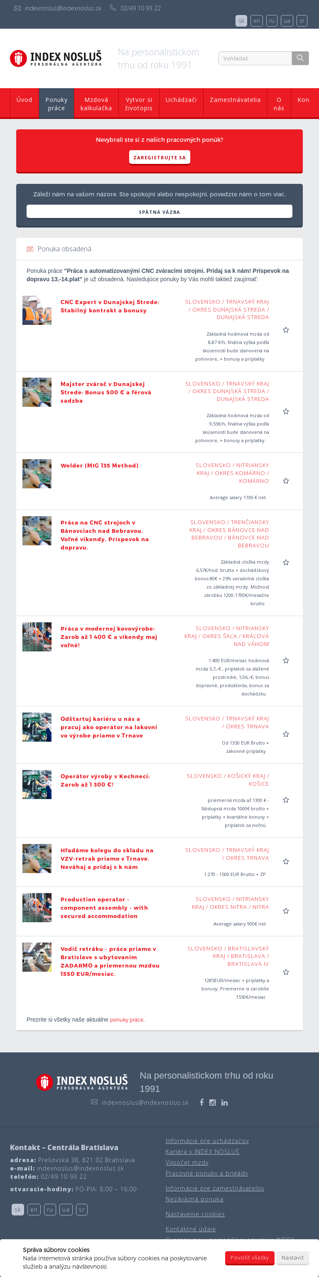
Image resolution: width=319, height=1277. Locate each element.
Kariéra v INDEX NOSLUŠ (203, 1152)
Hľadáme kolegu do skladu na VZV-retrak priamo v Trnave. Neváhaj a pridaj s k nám (107, 858)
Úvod (24, 100)
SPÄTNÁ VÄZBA (159, 212)
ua (287, 21)
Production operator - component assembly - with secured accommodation (104, 907)
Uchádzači (181, 100)
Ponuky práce (56, 104)
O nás (279, 104)
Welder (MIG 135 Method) (100, 465)
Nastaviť (293, 1257)
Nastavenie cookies (195, 1214)
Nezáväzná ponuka (194, 1199)
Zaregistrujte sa (159, 157)
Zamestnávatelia (235, 100)
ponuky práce (126, 1019)
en (256, 21)
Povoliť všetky (250, 1257)
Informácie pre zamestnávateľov (215, 1188)
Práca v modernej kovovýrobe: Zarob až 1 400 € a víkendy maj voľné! (109, 636)
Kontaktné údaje (191, 1229)
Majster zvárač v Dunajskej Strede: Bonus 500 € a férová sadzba (106, 392)
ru (272, 21)
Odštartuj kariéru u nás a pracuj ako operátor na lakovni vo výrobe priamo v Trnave (109, 727)
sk (241, 21)
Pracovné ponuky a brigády (207, 1173)
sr (301, 21)
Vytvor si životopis (139, 104)
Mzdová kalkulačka (96, 104)
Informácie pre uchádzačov (207, 1141)
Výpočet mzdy (187, 1162)
